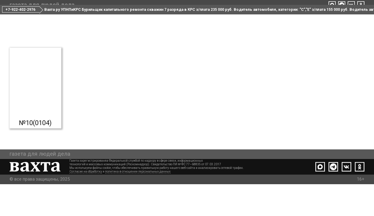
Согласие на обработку (85, 203)
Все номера (130, 17)
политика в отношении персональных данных (138, 203)
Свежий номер (88, 17)
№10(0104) (35, 145)
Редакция (167, 17)
